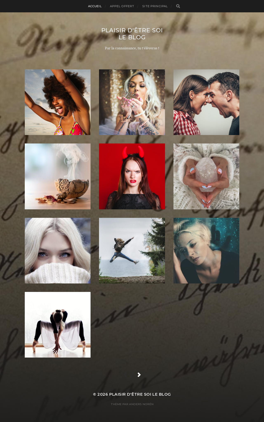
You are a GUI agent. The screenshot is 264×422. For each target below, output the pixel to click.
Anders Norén (141, 404)
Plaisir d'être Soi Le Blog (132, 34)
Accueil (95, 6)
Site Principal (155, 6)
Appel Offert (122, 6)
